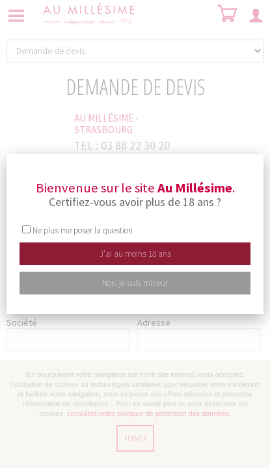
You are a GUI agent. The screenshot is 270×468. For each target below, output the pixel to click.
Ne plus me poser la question (83, 230)
